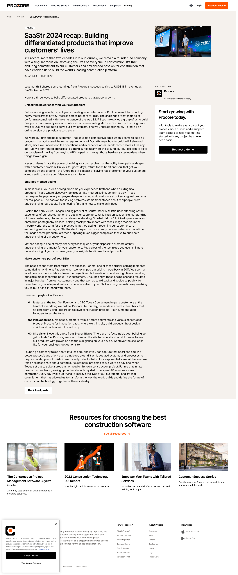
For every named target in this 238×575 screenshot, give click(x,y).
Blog (9, 16)
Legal (151, 552)
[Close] (55, 527)
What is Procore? (123, 531)
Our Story (153, 531)
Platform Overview (124, 535)
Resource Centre (123, 544)
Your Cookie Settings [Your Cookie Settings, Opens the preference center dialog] (31, 566)
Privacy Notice (67, 566)
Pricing (128, 5)
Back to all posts (38, 390)
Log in (199, 5)
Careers (152, 540)
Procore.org (154, 557)
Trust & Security (123, 548)
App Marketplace (123, 552)
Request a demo (217, 5)
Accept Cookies (31, 558)
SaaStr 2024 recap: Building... (44, 16)
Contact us (153, 544)
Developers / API (123, 557)
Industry (20, 16)
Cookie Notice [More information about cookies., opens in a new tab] (43, 552)
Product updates (123, 540)
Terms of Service (81, 566)
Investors (152, 548)
